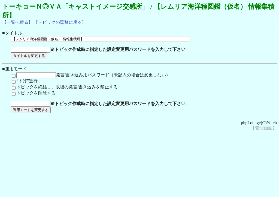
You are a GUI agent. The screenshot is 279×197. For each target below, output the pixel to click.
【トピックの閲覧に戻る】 (60, 22)
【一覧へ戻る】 (17, 22)
